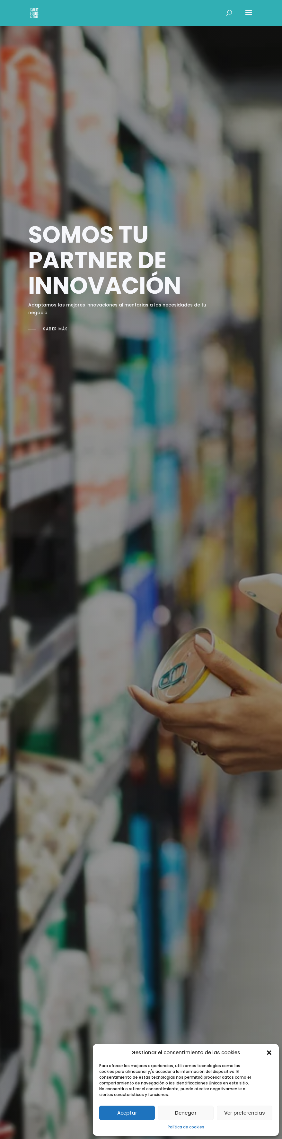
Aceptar (127, 1112)
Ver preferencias (244, 1112)
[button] (269, 1052)
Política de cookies (186, 1127)
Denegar (186, 1112)
